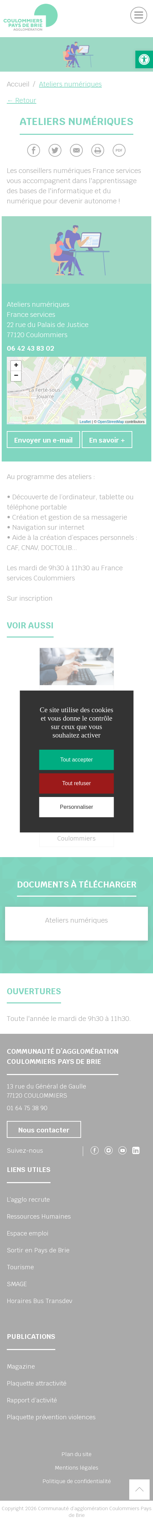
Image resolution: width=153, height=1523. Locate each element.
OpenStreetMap (111, 422)
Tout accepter (76, 760)
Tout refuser (76, 783)
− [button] (16, 376)
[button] (144, 59)
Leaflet (85, 422)
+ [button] (16, 366)
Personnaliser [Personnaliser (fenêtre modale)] (76, 807)
